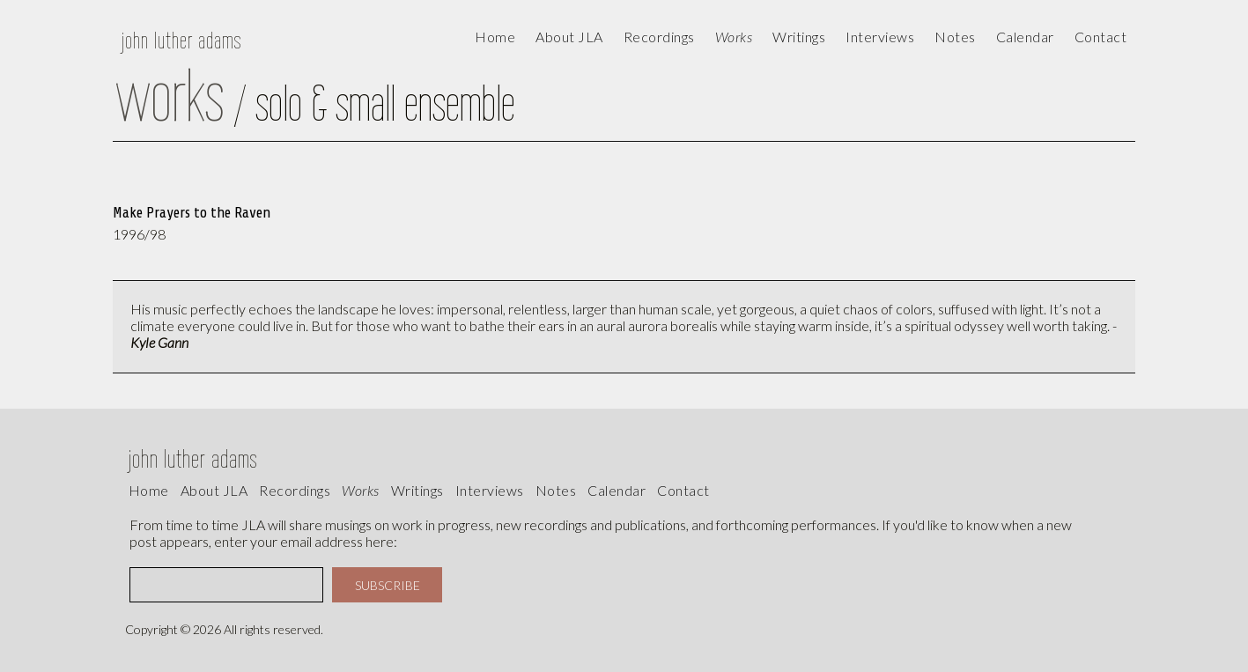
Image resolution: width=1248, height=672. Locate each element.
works (361, 490)
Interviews (880, 36)
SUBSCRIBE (387, 585)
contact (1100, 36)
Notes (556, 490)
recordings (294, 490)
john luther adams (181, 40)
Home (495, 36)
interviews (489, 490)
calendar (1025, 36)
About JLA (569, 36)
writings (417, 490)
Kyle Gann (159, 342)
